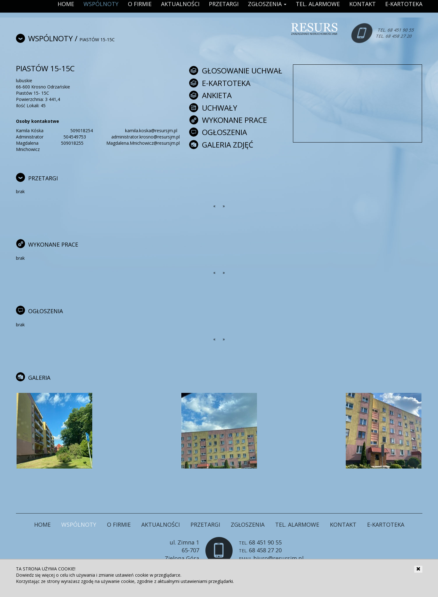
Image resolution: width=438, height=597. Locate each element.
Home (42, 524)
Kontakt (343, 524)
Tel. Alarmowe (297, 524)
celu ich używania (77, 575)
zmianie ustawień (116, 575)
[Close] (418, 569)
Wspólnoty (50, 38)
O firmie (119, 524)
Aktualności (160, 524)
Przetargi (205, 524)
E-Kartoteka (385, 524)
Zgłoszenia (247, 524)
